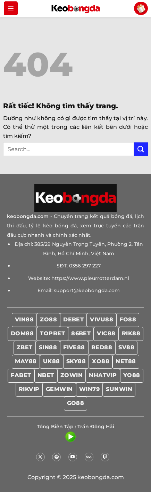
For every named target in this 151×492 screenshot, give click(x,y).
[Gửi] (141, 149)
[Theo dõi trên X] (40, 457)
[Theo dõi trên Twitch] (105, 457)
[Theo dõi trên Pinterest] (56, 457)
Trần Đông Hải (95, 426)
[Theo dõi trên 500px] (89, 457)
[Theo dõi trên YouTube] (72, 457)
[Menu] (11, 8)
